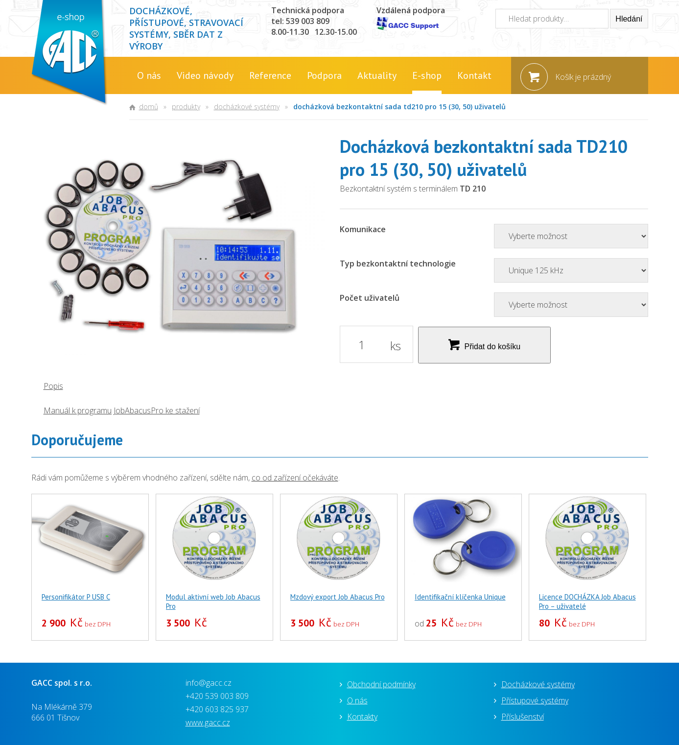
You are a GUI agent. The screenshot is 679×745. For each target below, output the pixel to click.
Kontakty (362, 716)
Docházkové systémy (247, 106)
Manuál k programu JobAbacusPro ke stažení (122, 410)
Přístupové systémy (534, 700)
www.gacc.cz (208, 722)
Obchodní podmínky (381, 684)
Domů (148, 106)
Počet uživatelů (369, 297)
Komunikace (363, 229)
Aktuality (377, 75)
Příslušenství (522, 716)
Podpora (324, 75)
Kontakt (474, 75)
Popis (53, 386)
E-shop (427, 75)
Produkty (186, 106)
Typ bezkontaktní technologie (398, 263)
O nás (149, 75)
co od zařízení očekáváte (295, 477)
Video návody (205, 75)
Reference (270, 75)
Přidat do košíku (493, 346)
